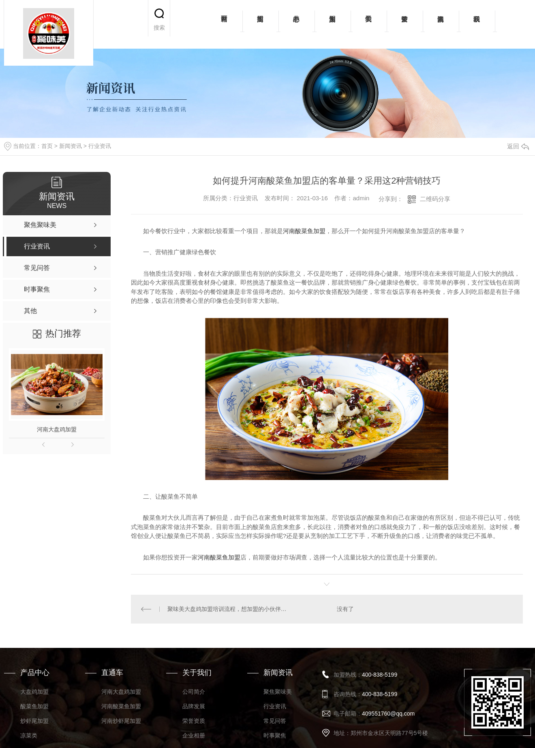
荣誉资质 (405, 24)
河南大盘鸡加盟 (57, 429)
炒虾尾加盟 (34, 721)
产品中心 (296, 24)
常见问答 (274, 721)
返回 (518, 146)
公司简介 (193, 691)
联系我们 (477, 24)
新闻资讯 (441, 24)
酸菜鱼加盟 (34, 706)
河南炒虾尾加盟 (121, 721)
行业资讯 (99, 146)
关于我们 (369, 24)
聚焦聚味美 (277, 691)
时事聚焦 (274, 735)
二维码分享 (435, 198)
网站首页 (224, 24)
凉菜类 (28, 735)
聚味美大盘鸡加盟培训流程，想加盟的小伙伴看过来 (229, 609)
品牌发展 (193, 706)
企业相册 (193, 735)
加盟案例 (333, 24)
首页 (47, 146)
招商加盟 (260, 24)
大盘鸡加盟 (34, 691)
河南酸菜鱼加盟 (304, 230)
